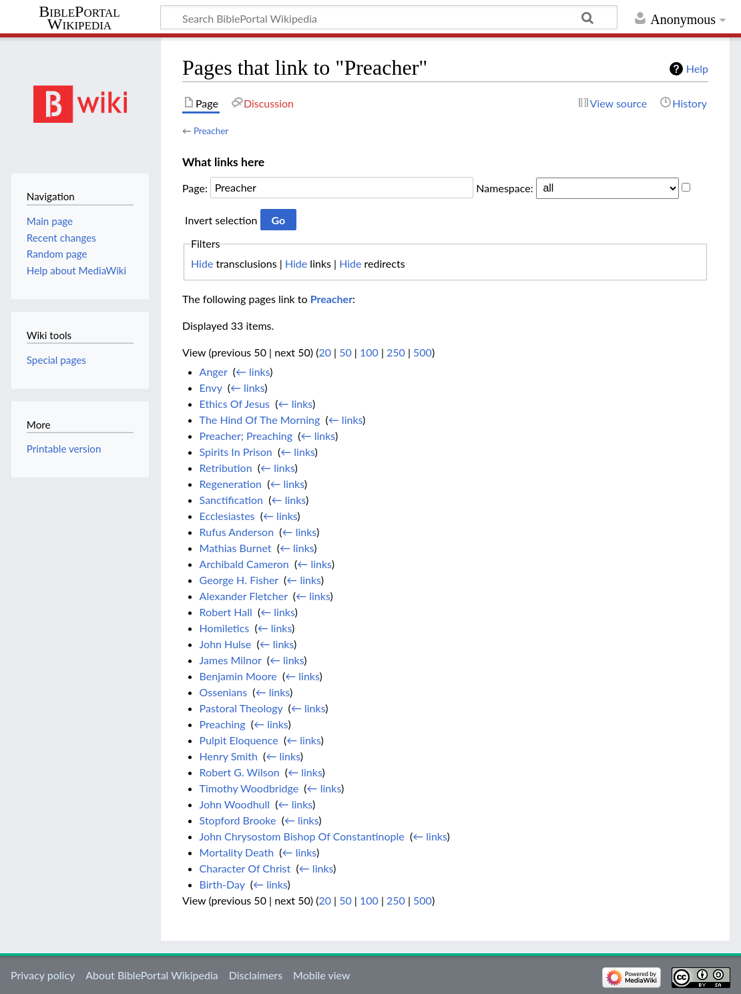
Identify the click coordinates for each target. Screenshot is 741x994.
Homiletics (225, 628)
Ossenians (224, 692)
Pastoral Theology (241, 708)
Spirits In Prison (236, 451)
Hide (202, 263)
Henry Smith (229, 756)
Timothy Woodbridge (249, 788)
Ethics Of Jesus (235, 403)
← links (253, 371)
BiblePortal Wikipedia (79, 18)
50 (345, 352)
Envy (211, 387)
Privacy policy (43, 975)
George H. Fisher (239, 579)
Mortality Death (237, 852)
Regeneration (231, 483)
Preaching (223, 724)
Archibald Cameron (244, 563)
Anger (214, 371)
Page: (195, 187)
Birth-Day (222, 884)
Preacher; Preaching (246, 435)
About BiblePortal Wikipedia (151, 975)
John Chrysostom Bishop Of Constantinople (302, 836)
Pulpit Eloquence (239, 740)
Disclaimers (255, 975)
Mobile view (321, 975)
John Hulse (226, 644)
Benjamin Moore (238, 676)
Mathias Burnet (236, 547)
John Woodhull (235, 804)
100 (369, 352)
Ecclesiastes (227, 515)
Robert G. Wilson (240, 772)
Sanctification (231, 499)
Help (697, 68)
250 (396, 352)
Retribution (226, 467)
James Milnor (231, 660)
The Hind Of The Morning (260, 419)
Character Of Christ (245, 868)
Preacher (211, 131)
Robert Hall (226, 611)
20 (324, 352)
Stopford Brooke (238, 820)
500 (422, 352)
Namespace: (504, 187)
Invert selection (221, 220)
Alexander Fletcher (244, 595)
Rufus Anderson (237, 531)
